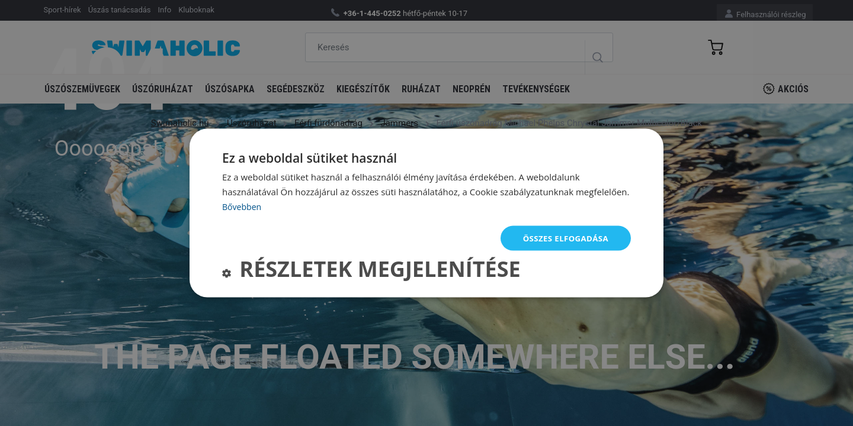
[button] (371, 271)
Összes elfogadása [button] (563, 237)
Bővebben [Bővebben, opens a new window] (243, 205)
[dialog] (426, 213)
